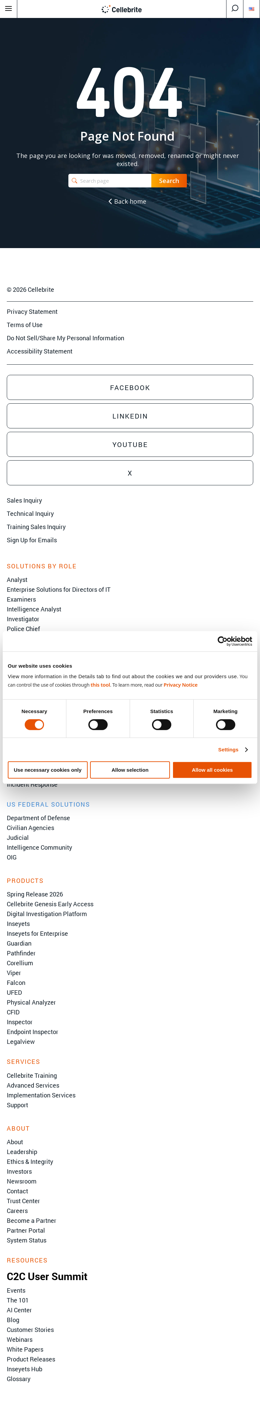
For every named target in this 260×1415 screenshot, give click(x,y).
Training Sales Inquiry (36, 527)
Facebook (130, 387)
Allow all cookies (212, 770)
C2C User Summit (47, 1276)
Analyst (17, 579)
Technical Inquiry (30, 513)
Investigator (23, 619)
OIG (12, 857)
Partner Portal (26, 1230)
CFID (13, 1012)
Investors (19, 1171)
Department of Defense (38, 818)
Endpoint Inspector (32, 1032)
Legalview (21, 1041)
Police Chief (23, 629)
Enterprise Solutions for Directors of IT (59, 589)
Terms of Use (25, 325)
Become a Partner (31, 1220)
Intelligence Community (39, 847)
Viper (14, 973)
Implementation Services (41, 1095)
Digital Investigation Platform (47, 914)
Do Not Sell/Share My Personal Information (65, 338)
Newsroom (22, 1181)
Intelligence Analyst (34, 609)
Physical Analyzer (31, 1002)
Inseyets (18, 923)
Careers (17, 1211)
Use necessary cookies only (48, 770)
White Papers (25, 1349)
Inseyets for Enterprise (37, 933)
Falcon (16, 982)
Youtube (130, 444)
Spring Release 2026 (35, 894)
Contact (17, 1191)
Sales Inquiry (24, 500)
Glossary (18, 1379)
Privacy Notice (180, 684)
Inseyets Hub (24, 1369)
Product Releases (31, 1359)
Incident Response (32, 784)
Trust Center (23, 1201)
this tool (100, 684)
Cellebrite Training (32, 1075)
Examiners (21, 599)
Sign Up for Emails (32, 540)
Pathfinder (21, 953)
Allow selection (129, 770)
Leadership (22, 1152)
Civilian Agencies (30, 828)
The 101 (18, 1300)
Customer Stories (30, 1330)
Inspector (19, 1022)
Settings (228, 749)
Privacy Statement (32, 311)
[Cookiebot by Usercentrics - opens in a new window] (222, 641)
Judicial (18, 837)
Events (16, 1290)
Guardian (19, 943)
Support (17, 1105)
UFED (14, 992)
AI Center (19, 1310)
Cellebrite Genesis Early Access (50, 904)
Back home (127, 201)
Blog (13, 1320)
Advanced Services (33, 1085)
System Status (26, 1240)
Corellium (20, 963)
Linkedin (130, 415)
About (15, 1142)
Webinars (19, 1339)
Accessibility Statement (39, 351)
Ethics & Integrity (30, 1161)
